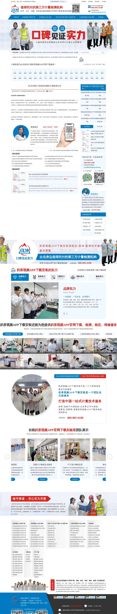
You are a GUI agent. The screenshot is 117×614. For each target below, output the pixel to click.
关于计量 (58, 22)
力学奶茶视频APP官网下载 (43, 57)
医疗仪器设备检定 (74, 543)
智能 (19, 557)
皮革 (16, 570)
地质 (19, 559)
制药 (19, 572)
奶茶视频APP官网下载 (29, 17)
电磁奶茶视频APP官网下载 (99, 107)
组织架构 (36, 559)
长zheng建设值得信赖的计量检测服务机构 (22, 163)
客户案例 (39, 22)
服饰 (19, 570)
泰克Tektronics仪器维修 (94, 546)
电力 (21, 561)
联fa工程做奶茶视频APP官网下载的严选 (55, 158)
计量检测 (40, 140)
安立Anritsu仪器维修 (93, 528)
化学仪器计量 (51, 526)
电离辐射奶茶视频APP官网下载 (87, 113)
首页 (93, 64)
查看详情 (26, 479)
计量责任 (36, 568)
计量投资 (36, 570)
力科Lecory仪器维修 (93, 537)
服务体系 (41, 561)
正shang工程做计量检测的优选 (52, 163)
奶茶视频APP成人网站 (45, 17)
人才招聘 (41, 568)
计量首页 (16, 17)
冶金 (21, 559)
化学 (16, 559)
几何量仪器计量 (51, 539)
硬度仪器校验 (37, 105)
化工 (14, 568)
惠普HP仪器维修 (92, 532)
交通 (16, 554)
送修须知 (36, 565)
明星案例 (15, 574)
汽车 (14, 561)
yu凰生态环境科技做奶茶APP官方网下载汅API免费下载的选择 (27, 158)
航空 (21, 554)
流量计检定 (33, 532)
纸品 (14, 572)
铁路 (19, 554)
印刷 (16, 572)
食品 (19, 565)
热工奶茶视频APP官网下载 (29, 57)
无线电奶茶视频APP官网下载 (87, 94)
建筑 (103, 64)
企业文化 (41, 559)
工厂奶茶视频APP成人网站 (76, 537)
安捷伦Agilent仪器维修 (93, 526)
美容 (16, 561)
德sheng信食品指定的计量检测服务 (38, 174)
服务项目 (36, 561)
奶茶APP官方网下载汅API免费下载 (65, 17)
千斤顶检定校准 (74, 532)
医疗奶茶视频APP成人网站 (37, 546)
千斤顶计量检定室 (91, 465)
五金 (14, 565)
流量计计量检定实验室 (58, 465)
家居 (16, 568)
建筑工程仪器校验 (74, 530)
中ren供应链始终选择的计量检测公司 (21, 166)
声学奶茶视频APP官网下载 (99, 113)
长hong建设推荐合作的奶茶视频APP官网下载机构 (57, 161)
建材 (16, 557)
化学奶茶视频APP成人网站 (37, 541)
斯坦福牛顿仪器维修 (93, 543)
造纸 (21, 572)
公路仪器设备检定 (74, 528)
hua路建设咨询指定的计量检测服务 (24, 150)
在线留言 (36, 572)
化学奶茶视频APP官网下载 (57, 57)
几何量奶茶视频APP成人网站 (38, 528)
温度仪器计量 (51, 535)
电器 (19, 563)
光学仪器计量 (51, 537)
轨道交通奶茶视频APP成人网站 (78, 539)
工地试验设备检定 (35, 535)
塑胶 (21, 570)
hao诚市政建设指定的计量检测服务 (53, 166)
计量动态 (49, 22)
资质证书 (36, 554)
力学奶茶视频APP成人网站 (37, 526)
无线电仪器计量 (51, 546)
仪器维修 (100, 17)
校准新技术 (28, 561)
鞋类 (21, 568)
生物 (14, 559)
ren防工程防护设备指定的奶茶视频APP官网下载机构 (65, 150)
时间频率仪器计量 (52, 543)
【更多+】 (65, 179)
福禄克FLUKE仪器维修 (94, 530)
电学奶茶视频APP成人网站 (37, 539)
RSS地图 (104, 1)
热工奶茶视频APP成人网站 (37, 543)
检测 (19, 561)
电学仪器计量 (51, 532)
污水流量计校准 (51, 528)
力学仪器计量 (51, 541)
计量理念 (41, 565)
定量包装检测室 (26, 465)
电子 (14, 563)
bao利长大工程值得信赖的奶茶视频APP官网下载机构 (25, 156)
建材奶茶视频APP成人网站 (76, 541)
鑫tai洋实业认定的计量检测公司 (19, 161)
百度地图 (83, 1)
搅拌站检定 (73, 535)
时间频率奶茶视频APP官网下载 (99, 120)
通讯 (16, 563)
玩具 (19, 568)
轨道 (14, 554)
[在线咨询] (49, 91)
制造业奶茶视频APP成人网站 (77, 546)
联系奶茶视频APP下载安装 (72, 22)
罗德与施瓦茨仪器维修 (93, 539)
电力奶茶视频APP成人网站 (37, 537)
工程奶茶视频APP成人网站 (86, 17)
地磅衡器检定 (34, 530)
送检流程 (41, 563)
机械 (16, 565)
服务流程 (36, 563)
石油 (21, 565)
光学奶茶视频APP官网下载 (87, 120)
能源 (21, 557)
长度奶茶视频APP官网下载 (70, 57)
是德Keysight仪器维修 (93, 541)
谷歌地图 (90, 1)
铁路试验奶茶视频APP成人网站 (78, 526)
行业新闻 (28, 557)
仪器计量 (97, 583)
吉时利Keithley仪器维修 (94, 535)
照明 (21, 563)
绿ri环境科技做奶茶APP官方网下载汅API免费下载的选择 (59, 156)
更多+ (103, 88)
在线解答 (28, 559)
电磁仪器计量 (51, 530)
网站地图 (97, 1)
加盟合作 (41, 570)
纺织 (14, 570)
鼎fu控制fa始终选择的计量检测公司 (39, 186)
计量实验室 (37, 557)
